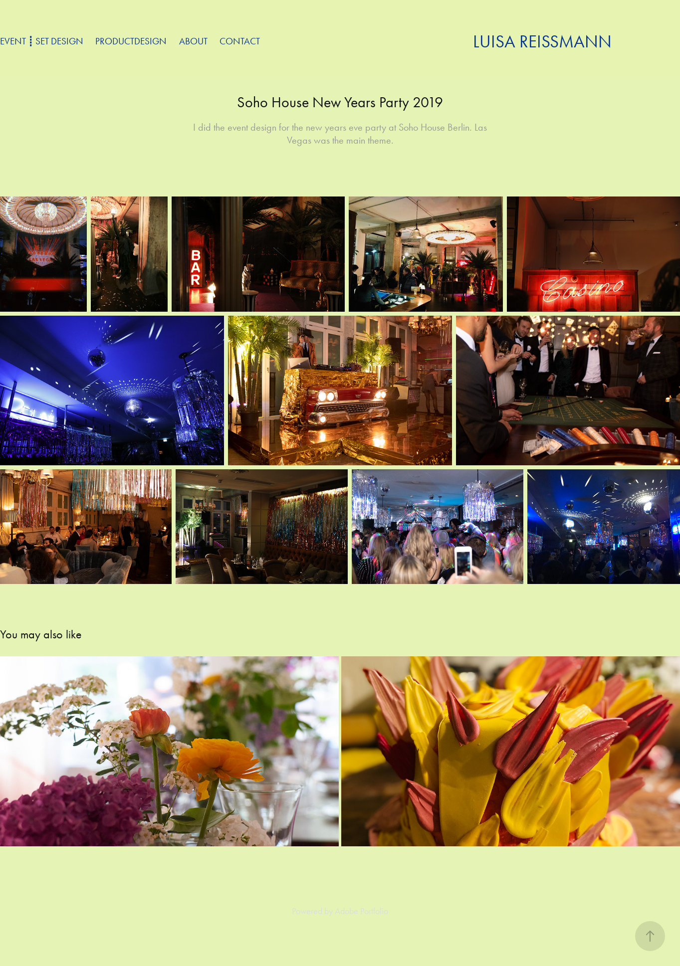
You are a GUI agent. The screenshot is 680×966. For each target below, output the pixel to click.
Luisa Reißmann (542, 41)
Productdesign (131, 41)
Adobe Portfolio (361, 911)
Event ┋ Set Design (41, 41)
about (193, 41)
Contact (240, 41)
